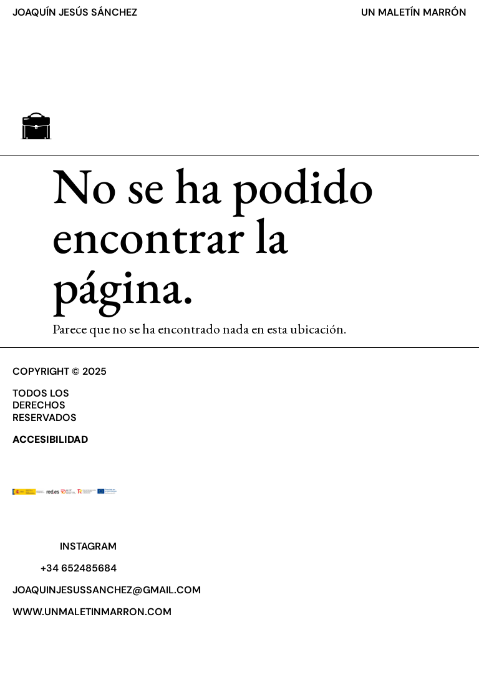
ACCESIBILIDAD (50, 439)
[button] (35, 126)
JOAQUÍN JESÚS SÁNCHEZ (74, 12)
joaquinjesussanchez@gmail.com (106, 589)
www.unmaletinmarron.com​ (92, 611)
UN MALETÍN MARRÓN (414, 12)
